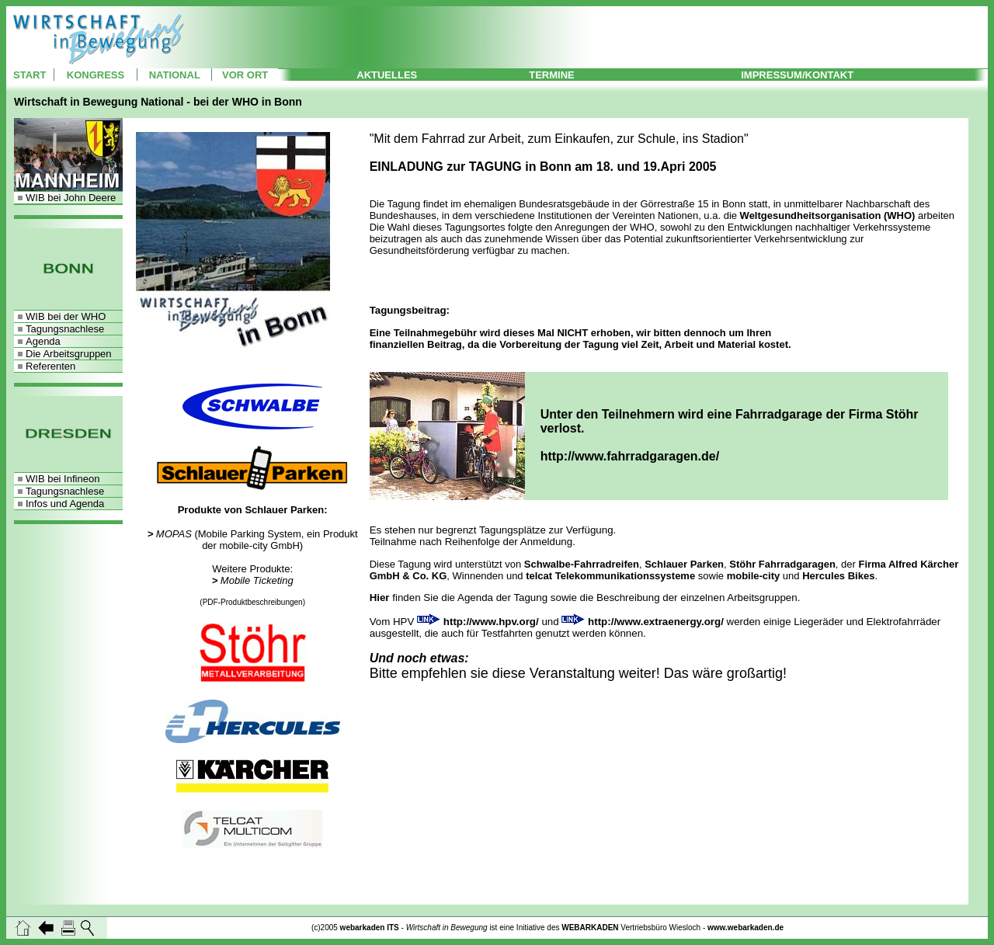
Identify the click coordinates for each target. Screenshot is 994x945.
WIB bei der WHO (66, 316)
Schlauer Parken (684, 564)
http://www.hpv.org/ (491, 621)
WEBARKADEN (589, 927)
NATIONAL (174, 75)
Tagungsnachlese (65, 329)
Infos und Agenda (65, 503)
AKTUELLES (386, 75)
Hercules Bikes (838, 576)
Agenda (43, 341)
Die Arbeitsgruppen (69, 354)
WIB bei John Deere (71, 197)
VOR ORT (245, 75)
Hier (380, 597)
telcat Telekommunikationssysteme (610, 576)
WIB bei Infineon (62, 479)
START (29, 75)
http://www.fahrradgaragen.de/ (630, 456)
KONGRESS (95, 75)
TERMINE (552, 75)
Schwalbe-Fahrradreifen (581, 564)
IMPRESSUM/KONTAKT (797, 75)
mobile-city (753, 576)
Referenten (50, 366)
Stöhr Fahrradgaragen (782, 564)
